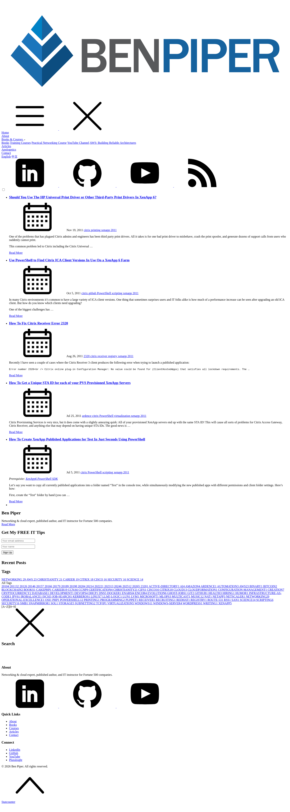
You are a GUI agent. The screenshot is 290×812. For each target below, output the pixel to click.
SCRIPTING (264, 599)
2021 (90, 586)
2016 (48, 586)
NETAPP (219, 596)
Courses (14, 728)
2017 (57, 586)
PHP (56, 599)
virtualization (122, 415)
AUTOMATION (228, 586)
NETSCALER (236, 596)
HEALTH (215, 593)
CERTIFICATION (101, 589)
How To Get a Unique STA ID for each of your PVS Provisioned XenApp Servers (70, 383)
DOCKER (114, 593)
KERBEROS (82, 596)
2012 (23, 586)
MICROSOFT (149, 596)
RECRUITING (166, 599)
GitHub (13, 753)
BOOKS (30, 589)
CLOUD (181, 589)
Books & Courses (14, 139)
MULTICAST (181, 596)
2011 (114, 230)
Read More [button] (8, 524)
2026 (136, 586)
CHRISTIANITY (50, 579)
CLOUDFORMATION (203, 589)
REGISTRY (199, 599)
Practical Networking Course (49, 142)
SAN (236, 599)
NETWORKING (14, 579)
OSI (48, 599)
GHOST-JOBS (177, 593)
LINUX (96, 596)
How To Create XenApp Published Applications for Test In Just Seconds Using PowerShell (77, 439)
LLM (106, 596)
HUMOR (242, 593)
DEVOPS (81, 593)
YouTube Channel (78, 142)
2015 (40, 586)
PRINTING (92, 599)
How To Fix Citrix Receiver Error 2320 (38, 323)
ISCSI (47, 596)
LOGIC (117, 596)
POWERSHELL (72, 599)
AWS (31, 579)
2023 (109, 586)
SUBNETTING (85, 603)
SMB (24, 603)
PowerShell (104, 293)
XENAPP (225, 603)
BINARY (256, 586)
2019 (73, 586)
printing (96, 230)
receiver (103, 356)
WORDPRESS (193, 603)
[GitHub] (87, 706)
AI (182, 586)
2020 (82, 586)
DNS (103, 593)
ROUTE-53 (215, 599)
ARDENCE (209, 586)
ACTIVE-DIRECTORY (164, 586)
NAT (208, 596)
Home (5, 132)
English (6, 156)
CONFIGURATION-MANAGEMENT (243, 589)
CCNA (73, 589)
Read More (16, 252)
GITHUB (201, 593)
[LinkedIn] (30, 706)
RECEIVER (147, 599)
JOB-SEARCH (62, 596)
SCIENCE (135, 579)
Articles (6, 146)
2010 (6, 586)
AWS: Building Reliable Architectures (113, 142)
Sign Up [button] (7, 552)
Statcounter (8, 801)
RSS (227, 599)
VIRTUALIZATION (121, 603)
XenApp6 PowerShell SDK (42, 478)
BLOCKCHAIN (13, 589)
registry (113, 356)
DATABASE (41, 593)
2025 (127, 586)
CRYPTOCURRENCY (17, 593)
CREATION (276, 589)
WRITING (210, 603)
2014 (32, 586)
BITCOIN (270, 586)
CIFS (142, 589)
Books (5, 142)
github (92, 293)
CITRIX (86, 579)
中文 (15, 156)
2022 (99, 586)
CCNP (84, 589)
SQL (55, 603)
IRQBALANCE (31, 596)
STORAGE (67, 603)
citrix (87, 230)
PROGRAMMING (113, 599)
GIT (191, 593)
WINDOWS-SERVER (168, 603)
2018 (65, 586)
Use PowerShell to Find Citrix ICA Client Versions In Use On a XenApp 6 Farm (69, 260)
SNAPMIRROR (40, 603)
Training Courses (20, 142)
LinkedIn (14, 749)
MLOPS (165, 596)
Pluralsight (15, 760)
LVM (135, 596)
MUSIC (198, 596)
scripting (117, 293)
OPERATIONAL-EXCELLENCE (23, 599)
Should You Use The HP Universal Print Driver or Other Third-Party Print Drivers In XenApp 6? (82, 197)
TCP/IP (101, 603)
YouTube (14, 756)
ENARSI (128, 593)
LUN (127, 596)
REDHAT (183, 599)
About (5, 136)
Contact (6, 153)
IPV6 (16, 596)
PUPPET (132, 599)
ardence (87, 415)
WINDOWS (144, 603)
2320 (87, 356)
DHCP (93, 593)
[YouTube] (144, 706)
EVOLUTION (157, 593)
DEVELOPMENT (62, 593)
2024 (118, 586)
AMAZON (193, 586)
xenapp (106, 230)
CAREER (71, 579)
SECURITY (117, 579)
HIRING (229, 593)
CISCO (101, 579)
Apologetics (9, 149)
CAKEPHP (44, 589)
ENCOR (141, 593)
